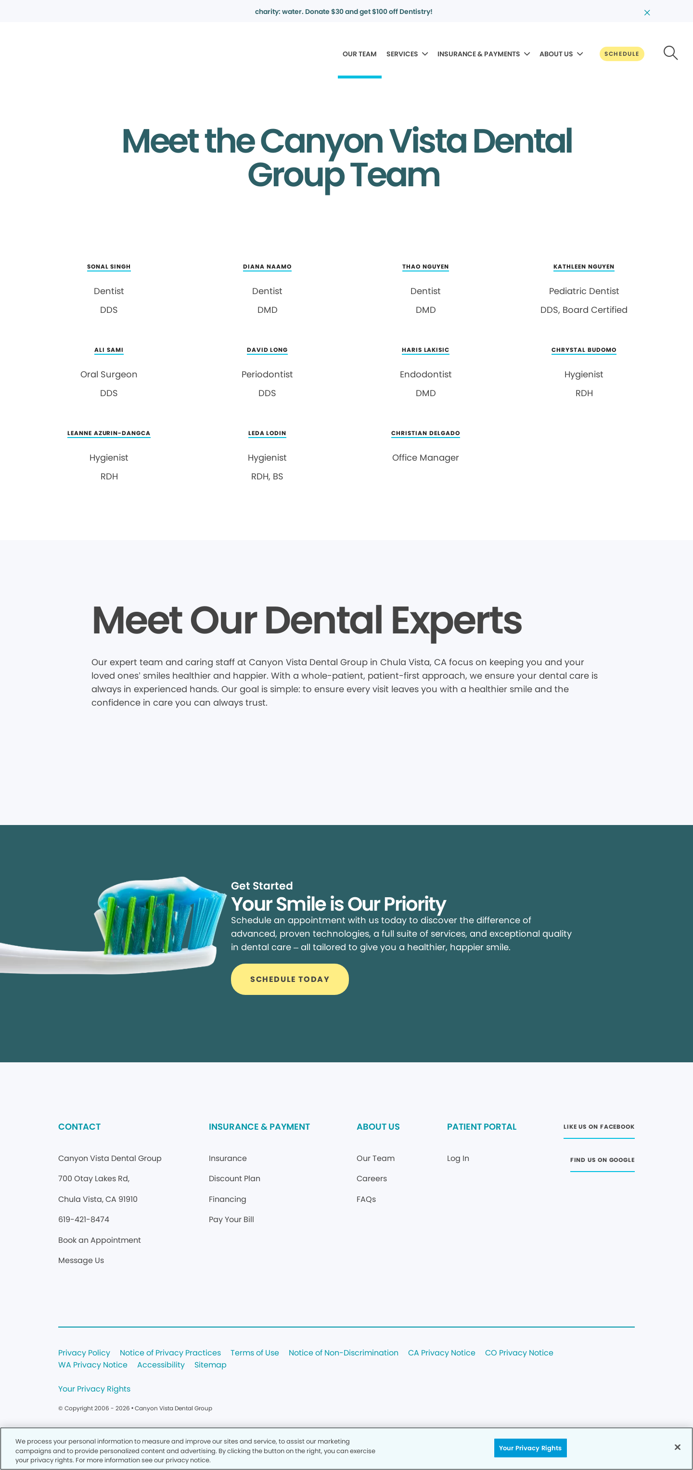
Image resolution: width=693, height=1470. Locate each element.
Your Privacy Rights (94, 1389)
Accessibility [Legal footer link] (161, 1365)
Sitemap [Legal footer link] (210, 1365)
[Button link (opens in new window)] (599, 1129)
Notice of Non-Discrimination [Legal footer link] (343, 1353)
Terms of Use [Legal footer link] (255, 1353)
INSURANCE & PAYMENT (259, 1127)
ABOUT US (556, 54)
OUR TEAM (360, 54)
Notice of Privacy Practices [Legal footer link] (170, 1353)
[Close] (677, 1446)
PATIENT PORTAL (481, 1127)
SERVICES (402, 54)
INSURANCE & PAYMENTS (478, 54)
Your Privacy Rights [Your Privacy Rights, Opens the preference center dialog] (530, 1447)
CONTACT (79, 1127)
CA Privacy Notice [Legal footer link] (441, 1353)
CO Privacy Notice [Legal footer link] (519, 1353)
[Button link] (622, 54)
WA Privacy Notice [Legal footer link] (93, 1365)
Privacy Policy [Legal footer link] (84, 1353)
